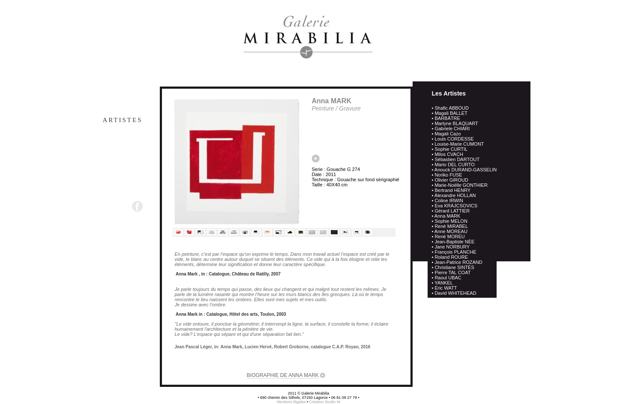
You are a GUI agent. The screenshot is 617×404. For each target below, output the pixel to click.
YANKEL (443, 282)
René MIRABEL (451, 226)
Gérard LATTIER (452, 210)
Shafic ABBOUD (451, 108)
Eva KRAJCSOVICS (455, 205)
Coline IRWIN (448, 200)
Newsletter (114, 188)
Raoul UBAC (447, 277)
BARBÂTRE (447, 118)
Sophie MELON (450, 221)
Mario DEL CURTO (454, 164)
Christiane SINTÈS (454, 267)
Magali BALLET (450, 113)
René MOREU (449, 236)
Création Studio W (324, 402)
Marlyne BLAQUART (456, 123)
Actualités (116, 154)
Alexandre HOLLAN (455, 195)
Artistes (122, 120)
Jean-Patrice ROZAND (458, 262)
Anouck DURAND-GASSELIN (465, 169)
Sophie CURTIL (450, 149)
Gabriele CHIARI (452, 128)
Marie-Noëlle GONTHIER (460, 185)
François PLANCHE (455, 251)
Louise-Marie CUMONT (459, 144)
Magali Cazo (447, 133)
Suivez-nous (107, 205)
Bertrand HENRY (452, 190)
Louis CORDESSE (453, 138)
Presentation (112, 102)
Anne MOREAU (450, 231)
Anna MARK (447, 215)
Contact (123, 171)
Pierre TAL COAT (452, 272)
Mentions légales (292, 402)
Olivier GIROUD (451, 180)
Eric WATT (445, 287)
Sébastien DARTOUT (456, 159)
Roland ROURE (451, 257)
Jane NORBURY (452, 246)
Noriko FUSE (448, 174)
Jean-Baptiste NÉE (454, 241)
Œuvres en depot (103, 137)
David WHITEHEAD (455, 293)
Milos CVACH (448, 154)
